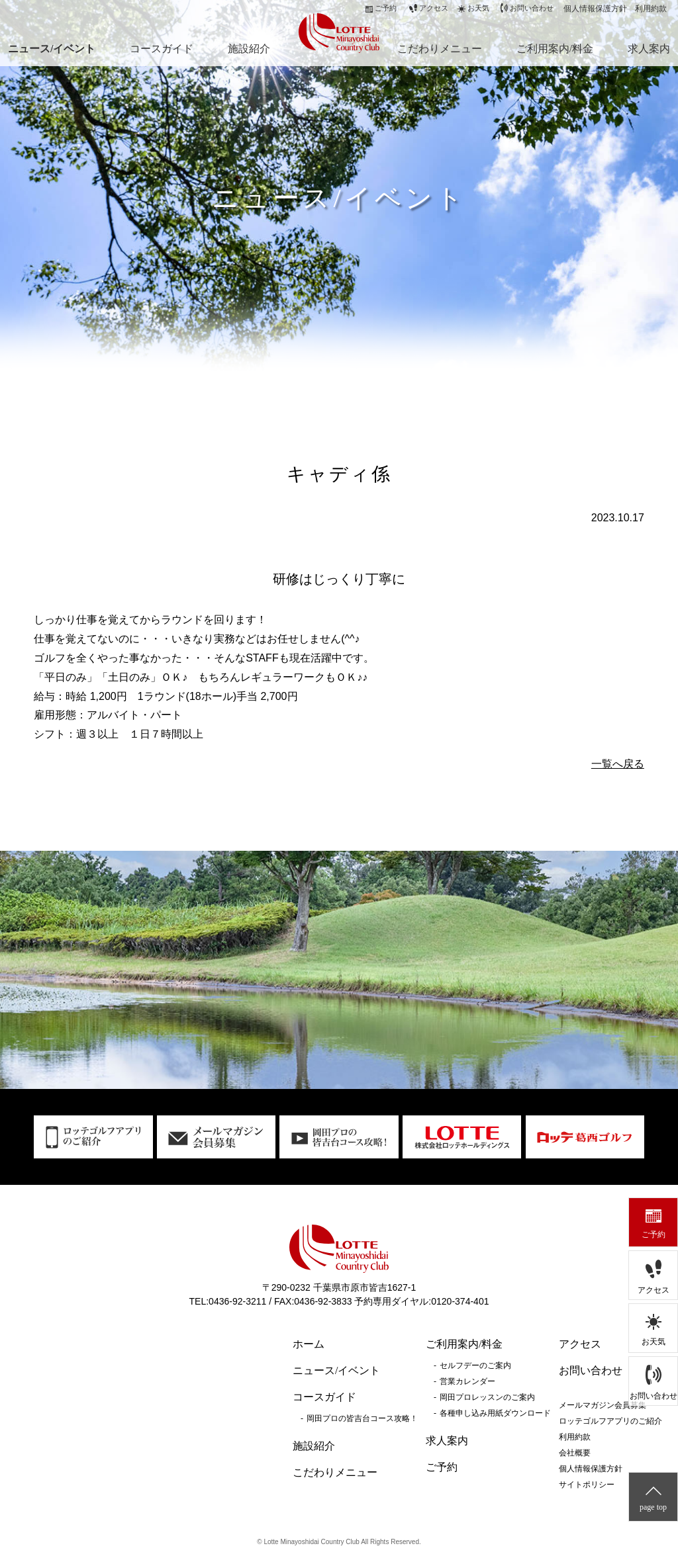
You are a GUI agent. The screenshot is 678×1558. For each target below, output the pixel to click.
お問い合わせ (653, 1396)
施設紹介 (249, 48)
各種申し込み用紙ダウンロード (495, 1413)
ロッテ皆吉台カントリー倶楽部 (336, 32)
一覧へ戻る (617, 763)
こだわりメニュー (439, 48)
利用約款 (651, 8)
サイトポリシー (586, 1484)
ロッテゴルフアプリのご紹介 (610, 1421)
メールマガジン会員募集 (602, 1405)
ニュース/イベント (51, 48)
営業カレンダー (467, 1381)
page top (653, 1507)
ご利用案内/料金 (554, 48)
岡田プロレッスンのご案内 (487, 1397)
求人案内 (649, 48)
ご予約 (653, 1234)
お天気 (653, 1341)
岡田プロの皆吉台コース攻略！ (362, 1418)
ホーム (308, 1344)
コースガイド (161, 48)
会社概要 (575, 1452)
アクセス (653, 1290)
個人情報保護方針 (595, 8)
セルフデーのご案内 (475, 1365)
